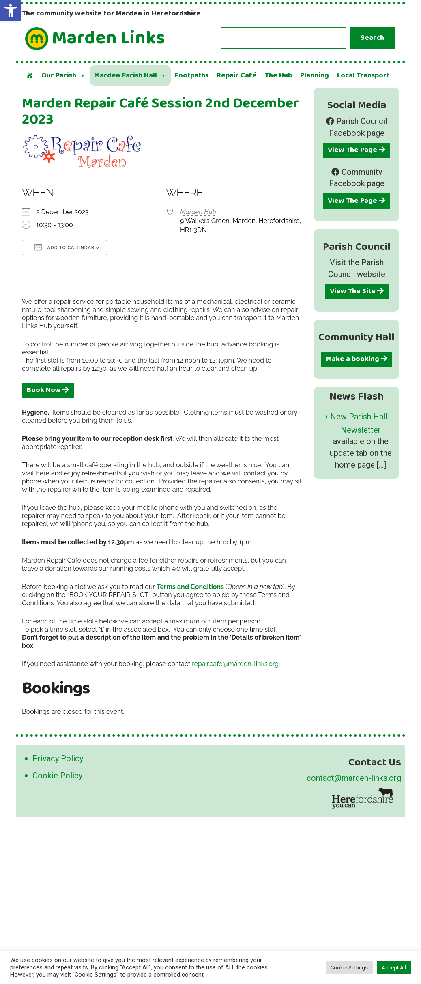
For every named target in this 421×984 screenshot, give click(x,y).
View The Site (357, 291)
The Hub (278, 75)
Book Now (48, 390)
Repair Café (237, 75)
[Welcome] (29, 75)
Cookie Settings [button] (349, 968)
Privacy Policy (57, 758)
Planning (314, 75)
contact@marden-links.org (354, 778)
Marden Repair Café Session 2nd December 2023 (160, 111)
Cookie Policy (57, 775)
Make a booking (356, 359)
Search (372, 37)
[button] (10, 10)
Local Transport (363, 75)
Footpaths (191, 75)
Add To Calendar (64, 247)
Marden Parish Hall (130, 75)
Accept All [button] (394, 968)
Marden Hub (198, 212)
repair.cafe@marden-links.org (235, 664)
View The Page (356, 150)
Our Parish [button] (63, 75)
